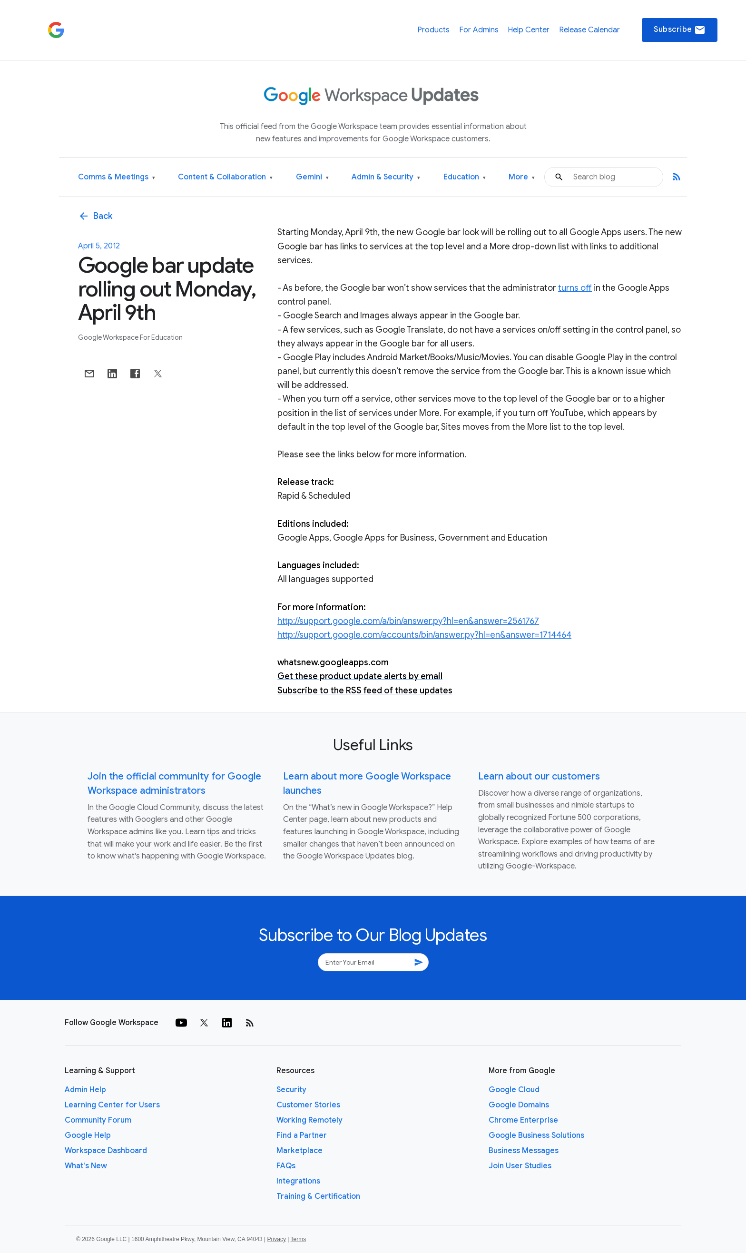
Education (464, 177)
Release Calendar (589, 30)
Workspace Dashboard (106, 1150)
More (522, 177)
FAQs (285, 1166)
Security (291, 1090)
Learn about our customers (539, 776)
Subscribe (680, 30)
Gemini (312, 177)
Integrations (298, 1181)
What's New (86, 1166)
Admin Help (85, 1090)
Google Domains (519, 1105)
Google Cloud (514, 1090)
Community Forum (98, 1120)
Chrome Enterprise (523, 1120)
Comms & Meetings (116, 177)
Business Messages (524, 1150)
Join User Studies (520, 1166)
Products (433, 30)
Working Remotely (309, 1120)
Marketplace (299, 1150)
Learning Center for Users (112, 1105)
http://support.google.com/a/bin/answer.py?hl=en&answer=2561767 (408, 621)
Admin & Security (386, 177)
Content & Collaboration (225, 177)
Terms (298, 1239)
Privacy (276, 1239)
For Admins (479, 30)
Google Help (88, 1135)
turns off (575, 288)
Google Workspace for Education (130, 337)
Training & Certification (318, 1196)
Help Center (529, 30)
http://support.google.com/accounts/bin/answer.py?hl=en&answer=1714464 (424, 635)
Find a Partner (301, 1135)
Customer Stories (308, 1105)
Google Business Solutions (536, 1135)
